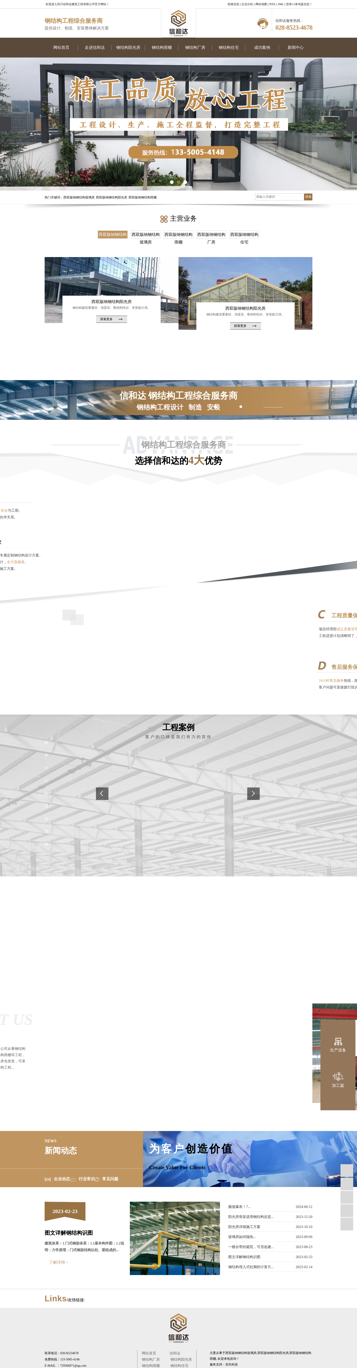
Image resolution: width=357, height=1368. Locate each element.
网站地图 (261, 4)
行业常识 (82, 1152)
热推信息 (233, 4)
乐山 (264, 1343)
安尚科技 (231, 1338)
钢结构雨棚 (151, 1339)
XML (281, 4)
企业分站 (247, 4)
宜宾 (278, 1343)
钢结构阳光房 (181, 1333)
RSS (272, 4)
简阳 (271, 1343)
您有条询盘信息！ (299, 4)
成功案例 (149, 1345)
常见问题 (106, 1152)
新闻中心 (177, 1345)
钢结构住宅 (179, 1339)
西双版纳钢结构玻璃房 (79, 170)
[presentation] (5, 110)
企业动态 (57, 1152)
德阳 (257, 1343)
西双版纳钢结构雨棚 (143, 170)
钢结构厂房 (151, 1333)
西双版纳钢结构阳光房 (111, 170)
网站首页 (149, 1327)
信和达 (175, 1327)
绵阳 (250, 1343)
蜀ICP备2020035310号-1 (155, 1363)
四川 (229, 1343)
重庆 (243, 1343)
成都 (236, 1343)
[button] (172, 157)
